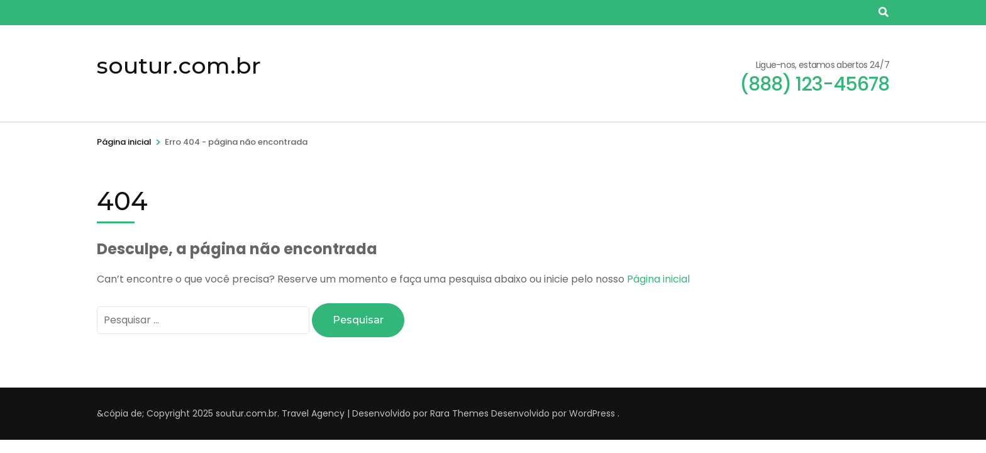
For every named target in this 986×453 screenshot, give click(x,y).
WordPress (592, 413)
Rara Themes (459, 413)
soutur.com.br (179, 65)
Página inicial (658, 279)
